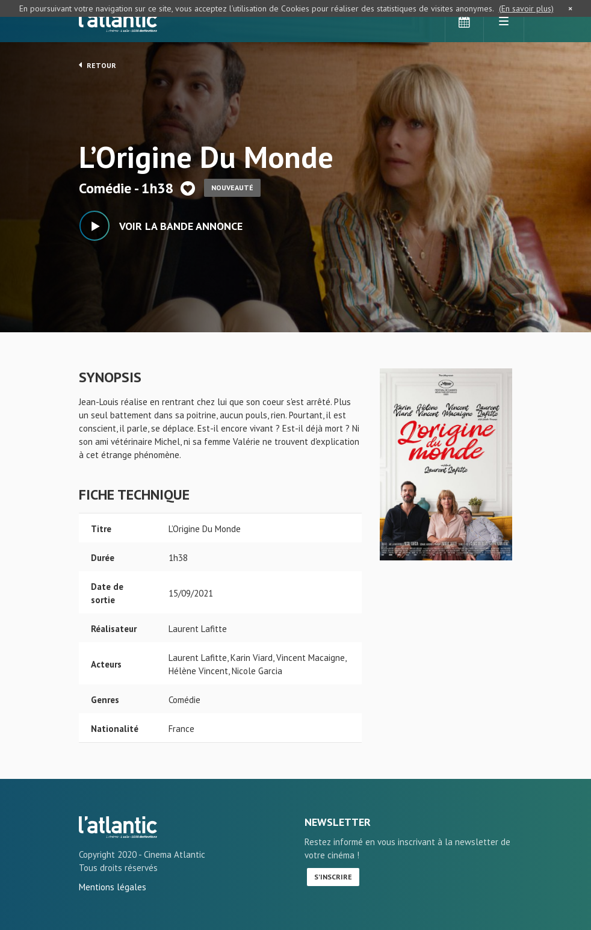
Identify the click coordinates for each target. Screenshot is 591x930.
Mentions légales (112, 887)
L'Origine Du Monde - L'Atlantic (118, 827)
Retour (97, 65)
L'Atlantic (118, 21)
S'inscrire (333, 876)
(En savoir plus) (526, 8)
